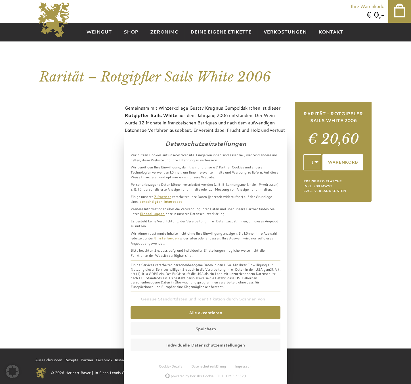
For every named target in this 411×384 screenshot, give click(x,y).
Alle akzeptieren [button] (205, 312)
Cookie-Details (170, 366)
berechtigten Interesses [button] (161, 201)
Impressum (243, 366)
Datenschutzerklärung (208, 366)
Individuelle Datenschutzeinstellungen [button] (205, 345)
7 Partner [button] (162, 196)
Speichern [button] (205, 328)
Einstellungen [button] (152, 213)
